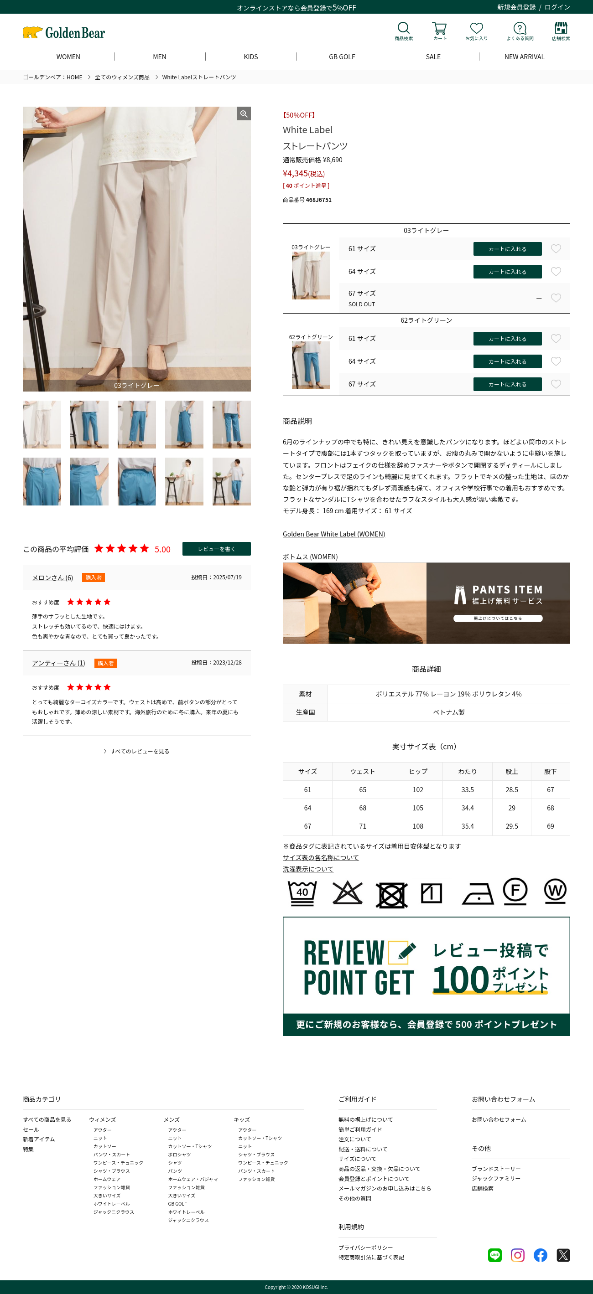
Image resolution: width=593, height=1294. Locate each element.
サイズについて (357, 1158)
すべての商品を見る (47, 1119)
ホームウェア (107, 1178)
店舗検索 (561, 38)
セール (31, 1129)
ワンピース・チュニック (119, 1162)
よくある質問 (520, 38)
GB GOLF (342, 56)
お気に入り (476, 38)
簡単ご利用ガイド (360, 1129)
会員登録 (313, 7)
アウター (103, 1129)
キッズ (242, 1119)
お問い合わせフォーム (499, 1119)
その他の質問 (354, 1198)
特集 (28, 1149)
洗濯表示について (308, 868)
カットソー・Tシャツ (190, 1146)
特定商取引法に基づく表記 (371, 1257)
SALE (433, 56)
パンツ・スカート (112, 1154)
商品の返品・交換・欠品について (379, 1168)
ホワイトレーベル (112, 1203)
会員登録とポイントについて (374, 1178)
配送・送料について (363, 1149)
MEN (159, 56)
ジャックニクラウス (114, 1211)
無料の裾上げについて (365, 1119)
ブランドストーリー (496, 1168)
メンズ (172, 1119)
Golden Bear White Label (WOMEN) (334, 533)
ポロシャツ (179, 1154)
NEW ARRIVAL (525, 56)
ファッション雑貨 (112, 1187)
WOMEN (68, 56)
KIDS (251, 56)
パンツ (175, 1170)
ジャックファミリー (496, 1178)
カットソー (105, 1146)
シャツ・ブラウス (112, 1170)
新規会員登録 (517, 6)
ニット (100, 1137)
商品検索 (404, 38)
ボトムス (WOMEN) (310, 556)
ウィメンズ (102, 1119)
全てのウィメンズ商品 (122, 77)
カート (440, 38)
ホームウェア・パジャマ (193, 1178)
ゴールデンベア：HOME (52, 77)
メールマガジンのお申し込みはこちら (385, 1188)
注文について (354, 1139)
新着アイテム (39, 1139)
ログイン (557, 6)
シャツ (175, 1162)
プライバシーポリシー (365, 1247)
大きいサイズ (107, 1195)
